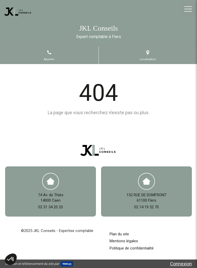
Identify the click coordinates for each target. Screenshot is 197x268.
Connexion (181, 263)
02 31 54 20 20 (50, 207)
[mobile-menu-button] (188, 9)
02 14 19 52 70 (146, 207)
